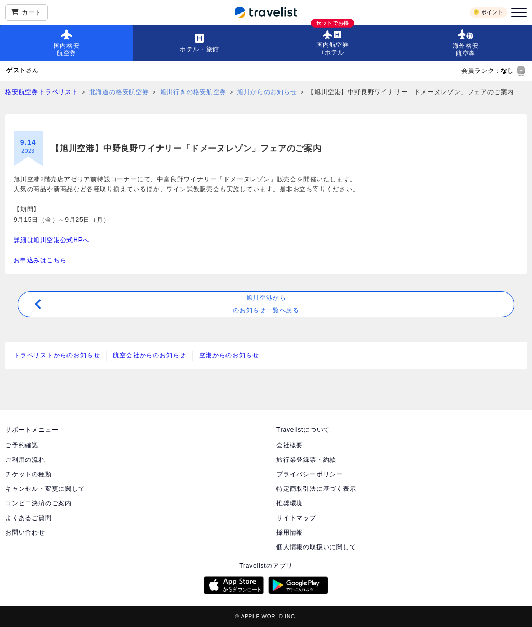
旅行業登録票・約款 (306, 459)
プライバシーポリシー (309, 474)
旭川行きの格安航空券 (193, 92)
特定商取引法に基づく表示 (316, 488)
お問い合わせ (25, 532)
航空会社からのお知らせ (149, 355)
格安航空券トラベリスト (41, 92)
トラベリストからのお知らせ (57, 355)
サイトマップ (296, 518)
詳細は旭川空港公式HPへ (51, 240)
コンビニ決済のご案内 (38, 503)
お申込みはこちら (40, 260)
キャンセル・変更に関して (45, 488)
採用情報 (289, 532)
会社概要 (289, 445)
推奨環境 (289, 503)
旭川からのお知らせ (267, 92)
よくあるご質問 (28, 518)
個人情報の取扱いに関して (316, 547)
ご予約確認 (21, 445)
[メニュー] (517, 12)
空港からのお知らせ (229, 355)
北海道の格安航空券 (119, 92)
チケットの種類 (28, 474)
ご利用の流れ (25, 459)
